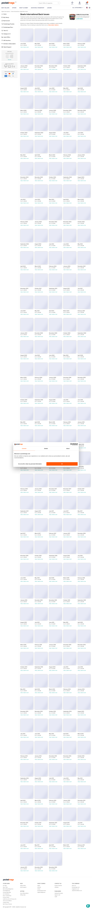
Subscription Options (53, 25)
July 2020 (37, 355)
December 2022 (53, 221)
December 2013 (24, 711)
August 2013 (81, 711)
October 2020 (66, 333)
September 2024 (39, 132)
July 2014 (65, 667)
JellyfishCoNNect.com (77, 890)
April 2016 (51, 577)
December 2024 (67, 110)
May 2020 (65, 355)
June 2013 (37, 733)
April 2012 (22, 800)
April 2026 (51, 43)
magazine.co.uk (75, 888)
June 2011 (22, 845)
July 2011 (80, 822)
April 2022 (23, 266)
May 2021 (37, 310)
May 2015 (65, 622)
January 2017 (66, 533)
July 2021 (80, 288)
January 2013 (38, 756)
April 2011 (51, 845)
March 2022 (38, 266)
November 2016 (24, 555)
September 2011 (53, 822)
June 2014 (80, 667)
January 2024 (81, 155)
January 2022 (66, 266)
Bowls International (15, 11)
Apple (38, 885)
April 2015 (80, 622)
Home (3, 14)
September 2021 (53, 288)
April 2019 (37, 422)
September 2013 (67, 711)
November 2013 (39, 711)
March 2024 (52, 155)
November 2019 (82, 377)
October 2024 (23, 132)
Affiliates (57, 887)
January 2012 (66, 800)
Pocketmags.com (76, 887)
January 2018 (38, 488)
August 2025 (23, 88)
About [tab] (68, 448)
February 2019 (67, 422)
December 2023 (24, 177)
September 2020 (82, 333)
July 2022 (51, 244)
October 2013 (52, 711)
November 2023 (39, 177)
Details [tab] (46, 448)
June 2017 (66, 511)
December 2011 (81, 800)
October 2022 (81, 221)
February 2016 (81, 577)
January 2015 (52, 644)
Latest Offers (5, 37)
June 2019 (80, 399)
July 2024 (65, 132)
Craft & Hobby (23, 7)
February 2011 (81, 845)
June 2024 (80, 132)
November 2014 (82, 644)
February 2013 (24, 756)
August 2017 (38, 511)
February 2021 (81, 310)
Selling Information (59, 893)
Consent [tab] (24, 448)
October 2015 (66, 600)
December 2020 (39, 333)
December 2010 (39, 867)
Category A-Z (6, 34)
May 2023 (51, 199)
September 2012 (24, 778)
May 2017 (80, 511)
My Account (5, 20)
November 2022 (67, 221)
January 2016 (23, 600)
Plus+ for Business (7, 895)
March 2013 (81, 733)
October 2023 (52, 177)
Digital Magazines (41, 892)
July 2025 (37, 88)
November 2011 (24, 822)
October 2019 (23, 399)
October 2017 (81, 488)
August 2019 (52, 399)
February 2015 (38, 644)
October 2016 (38, 555)
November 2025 (53, 66)
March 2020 (23, 377)
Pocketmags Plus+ (7, 27)
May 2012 (80, 778)
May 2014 (22, 689)
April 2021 (51, 310)
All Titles (5, 885)
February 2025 (38, 110)
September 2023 (67, 177)
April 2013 (65, 733)
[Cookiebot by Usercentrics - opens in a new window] (71, 444)
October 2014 (23, 667)
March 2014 (52, 689)
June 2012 (66, 778)
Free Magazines (6, 890)
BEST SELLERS (5, 7)
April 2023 (66, 199)
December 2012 (53, 756)
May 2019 (22, 422)
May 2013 (51, 733)
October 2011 (38, 822)
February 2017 (52, 533)
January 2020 (52, 377)
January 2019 (81, 422)
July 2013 (22, 733)
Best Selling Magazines (8, 888)
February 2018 (24, 488)
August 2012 (38, 778)
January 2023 (38, 221)
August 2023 (81, 177)
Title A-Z (4, 30)
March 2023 (81, 199)
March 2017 (37, 533)
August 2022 (38, 244)
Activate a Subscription (8, 43)
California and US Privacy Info (9, 899)
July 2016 (80, 555)
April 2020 (80, 355)
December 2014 (67, 644)
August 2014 (52, 667)
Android (39, 887)
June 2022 (66, 244)
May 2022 (80, 244)
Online (38, 888)
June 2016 (23, 577)
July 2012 (51, 778)
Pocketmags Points (41, 890)
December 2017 (53, 488)
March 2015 (23, 644)
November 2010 (53, 867)
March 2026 (66, 43)
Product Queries (58, 885)
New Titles (5, 887)
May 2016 (37, 577)
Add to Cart (26, 47)
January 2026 (23, 66)
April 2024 (37, 155)
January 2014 (81, 689)
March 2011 (66, 845)
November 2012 (67, 756)
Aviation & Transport (37, 7)
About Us (74, 885)
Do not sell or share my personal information (30, 463)
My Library (5, 17)
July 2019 (65, 399)
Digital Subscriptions (5, 11)
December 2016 (82, 533)
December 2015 (39, 600)
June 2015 (51, 622)
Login (56, 896)
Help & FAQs (23, 885)
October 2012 (81, 756)
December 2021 (82, 266)
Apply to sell (57, 894)
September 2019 (39, 399)
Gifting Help (22, 894)
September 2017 (24, 511)
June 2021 (23, 310)
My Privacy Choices (7, 904)
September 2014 (39, 667)
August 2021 (66, 288)
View (21, 47)
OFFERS (14, 7)
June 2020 (51, 355)
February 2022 (52, 266)
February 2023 (24, 221)
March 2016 (66, 577)
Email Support (23, 887)
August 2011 (66, 822)
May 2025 (65, 88)
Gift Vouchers (6, 40)
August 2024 (52, 132)
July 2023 (22, 199)
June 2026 (23, 43)
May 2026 (37, 43)
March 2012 (38, 800)
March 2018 (81, 466)
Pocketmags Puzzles (7, 24)
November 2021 (24, 288)
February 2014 (67, 689)
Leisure (49, 7)
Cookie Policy (6, 902)
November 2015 (53, 600)
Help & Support (6, 47)
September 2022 (24, 244)
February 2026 (81, 43)
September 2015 (82, 600)
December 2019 (67, 377)
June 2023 (37, 199)
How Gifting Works (24, 893)
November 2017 (67, 488)
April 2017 (22, 533)
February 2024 (67, 155)
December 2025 (39, 66)
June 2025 (51, 88)
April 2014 (37, 689)
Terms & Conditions (7, 900)
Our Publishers (6, 894)
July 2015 (37, 622)
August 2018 (81, 444)
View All (9, 59)
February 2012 (52, 800)
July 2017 (51, 511)
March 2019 (52, 422)
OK (62, 463)
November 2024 (82, 110)
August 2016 (66, 555)
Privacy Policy (6, 897)
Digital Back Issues (24, 11)
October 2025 (66, 66)
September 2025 (82, 66)
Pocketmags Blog (7, 892)
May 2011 (37, 845)
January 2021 (23, 333)
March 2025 (23, 110)
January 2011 (23, 867)
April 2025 (80, 88)
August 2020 (23, 355)
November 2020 (53, 333)
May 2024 (22, 155)
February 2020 (38, 377)
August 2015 (23, 622)
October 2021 (38, 288)
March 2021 (66, 310)
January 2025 (52, 110)
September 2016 (53, 555)
